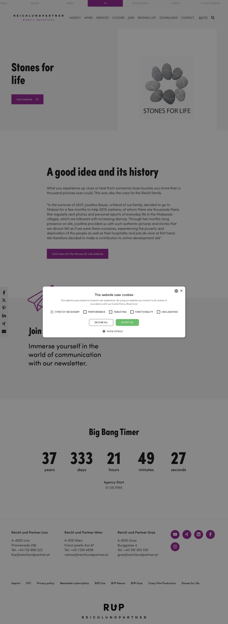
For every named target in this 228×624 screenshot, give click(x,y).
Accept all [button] (127, 322)
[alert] (114, 312)
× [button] (181, 290)
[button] (114, 331)
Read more (132, 304)
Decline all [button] (101, 322)
